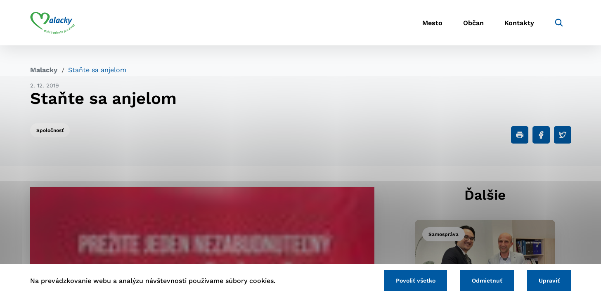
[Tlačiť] (519, 135)
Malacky (43, 70)
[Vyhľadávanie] (559, 23)
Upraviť (549, 280)
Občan (473, 23)
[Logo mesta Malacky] (52, 23)
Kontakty (519, 23)
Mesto (432, 23)
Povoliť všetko (415, 280)
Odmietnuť (487, 280)
